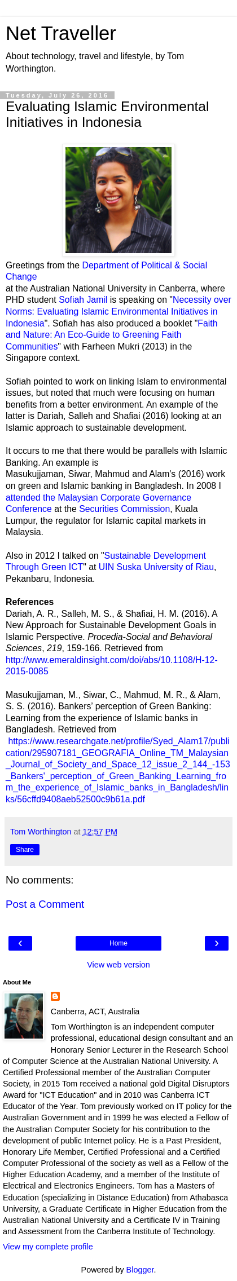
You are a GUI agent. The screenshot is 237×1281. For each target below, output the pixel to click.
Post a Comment (45, 904)
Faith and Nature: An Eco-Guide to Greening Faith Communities (112, 335)
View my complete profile (48, 1246)
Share (25, 850)
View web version (118, 964)
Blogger (140, 1269)
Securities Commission (124, 509)
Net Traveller (61, 33)
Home (118, 943)
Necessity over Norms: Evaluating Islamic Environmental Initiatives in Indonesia (118, 311)
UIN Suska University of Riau (154, 567)
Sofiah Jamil (83, 299)
